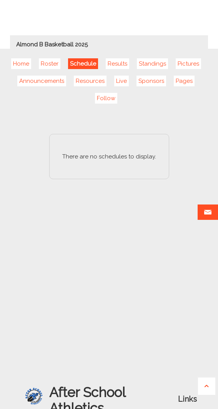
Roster (49, 63)
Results (117, 63)
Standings (152, 63)
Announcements (41, 81)
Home (21, 63)
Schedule (83, 63)
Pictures (188, 63)
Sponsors (151, 81)
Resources (90, 81)
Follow (106, 98)
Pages (184, 81)
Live (121, 81)
